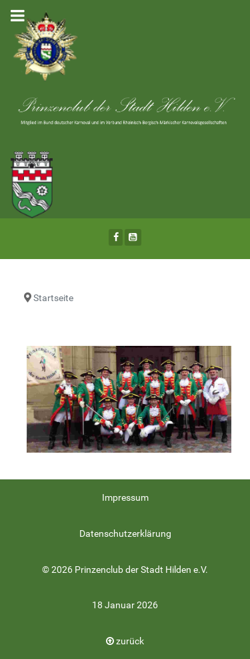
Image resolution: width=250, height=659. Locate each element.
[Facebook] (116, 237)
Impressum (125, 497)
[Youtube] (133, 237)
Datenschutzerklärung (125, 533)
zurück (125, 641)
